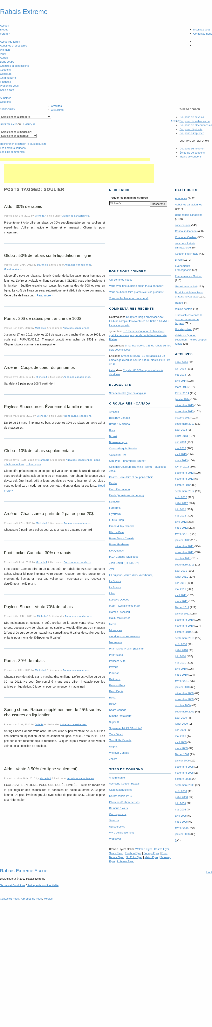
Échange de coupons (192, 152)
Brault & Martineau (120, 423)
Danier (113, 483)
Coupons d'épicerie (190, 129)
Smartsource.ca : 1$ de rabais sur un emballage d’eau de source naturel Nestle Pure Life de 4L (139, 360)
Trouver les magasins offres (128, 197)
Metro (112, 624)
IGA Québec (116, 550)
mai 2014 (180, 374)
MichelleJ (40, 215)
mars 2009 (181, 748)
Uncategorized (12, 269)
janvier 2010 (182, 687)
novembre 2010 (184, 625)
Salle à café (7, 89)
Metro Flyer (151, 857)
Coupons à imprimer (191, 133)
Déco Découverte (119, 489)
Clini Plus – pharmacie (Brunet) (127, 460)
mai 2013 (180, 448)
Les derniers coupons (13, 147)
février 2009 (182, 754)
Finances (5, 81)
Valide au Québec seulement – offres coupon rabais (191, 339)
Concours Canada (186, 231)
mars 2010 (181, 674)
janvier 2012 (182, 540)
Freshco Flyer (133, 853)
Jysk (112, 568)
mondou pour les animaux (124, 636)
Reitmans (115, 679)
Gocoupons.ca (117, 814)
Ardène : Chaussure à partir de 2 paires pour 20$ (49, 513)
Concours (6, 73)
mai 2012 (180, 515)
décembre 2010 (184, 619)
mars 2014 (181, 386)
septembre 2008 (184, 785)
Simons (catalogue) (120, 715)
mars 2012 (181, 527)
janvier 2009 (182, 760)
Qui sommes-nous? (120, 279)
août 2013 (181, 429)
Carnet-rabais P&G (120, 795)
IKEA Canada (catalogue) (124, 556)
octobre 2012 (183, 484)
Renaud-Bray (117, 685)
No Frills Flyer (134, 857)
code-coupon (33, 464)
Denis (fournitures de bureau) (126, 495)
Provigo (113, 666)
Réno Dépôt (116, 691)
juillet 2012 (181, 503)
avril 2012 (181, 521)
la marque (28, 124)
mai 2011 (180, 589)
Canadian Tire (117, 454)
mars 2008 (181, 821)
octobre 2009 (183, 705)
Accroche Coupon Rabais (124, 783)
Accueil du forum (10, 41)
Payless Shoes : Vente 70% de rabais (38, 606)
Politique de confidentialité (43, 885)
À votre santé (117, 777)
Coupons (5, 69)
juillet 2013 (181, 435)
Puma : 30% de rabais (24, 660)
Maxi (3, 53)
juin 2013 (180, 442)
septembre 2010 (184, 638)
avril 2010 (181, 668)
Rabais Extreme (24, 11)
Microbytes (115, 630)
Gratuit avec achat (186, 286)
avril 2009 (181, 742)
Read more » (44, 295)
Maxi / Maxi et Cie (119, 617)
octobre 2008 (183, 778)
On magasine (8, 77)
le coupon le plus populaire (23, 143)
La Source (115, 581)
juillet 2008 (181, 797)
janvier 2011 (182, 613)
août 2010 (181, 644)
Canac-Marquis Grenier (123, 448)
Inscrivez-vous (201, 29)
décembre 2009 (184, 693)
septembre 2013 (184, 423)
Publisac (114, 673)
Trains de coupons (190, 156)
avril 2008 (181, 815)
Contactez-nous (202, 33)
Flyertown (115, 513)
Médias (48, 898)
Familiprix (115, 507)
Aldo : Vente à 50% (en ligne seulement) (41, 769)
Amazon (114, 411)
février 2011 (182, 607)
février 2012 (182, 533)
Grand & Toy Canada (121, 526)
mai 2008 (180, 809)
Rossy (113, 703)
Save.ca (114, 820)
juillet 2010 (181, 650)
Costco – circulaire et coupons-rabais (131, 477)
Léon (112, 593)
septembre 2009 (184, 711)
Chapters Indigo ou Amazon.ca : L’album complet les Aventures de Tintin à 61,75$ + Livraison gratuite (139, 321)
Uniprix (113, 746)
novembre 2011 (184, 552)
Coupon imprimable (186, 253)
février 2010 (182, 680)
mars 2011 (181, 601)
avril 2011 (181, 595)
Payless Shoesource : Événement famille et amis (49, 406)
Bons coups (7, 61)
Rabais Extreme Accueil (24, 870)
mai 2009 (180, 736)
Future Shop (116, 519)
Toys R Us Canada (120, 740)
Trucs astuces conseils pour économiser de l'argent (188, 319)
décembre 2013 (184, 405)
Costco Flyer (161, 849)
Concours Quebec (186, 237)
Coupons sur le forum (192, 148)
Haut (209, 872)
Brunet (113, 436)
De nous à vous (118, 808)
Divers (179, 259)
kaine (112, 370)
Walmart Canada (119, 752)
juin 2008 (180, 803)
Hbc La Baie (116, 532)
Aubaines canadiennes (75, 215)
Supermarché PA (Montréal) (125, 728)
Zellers (113, 758)
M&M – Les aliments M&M (125, 605)
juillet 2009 (181, 723)
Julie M (39, 724)
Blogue (4, 29)
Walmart (5, 49)
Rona (112, 697)
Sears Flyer (116, 853)
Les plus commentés (12, 151)
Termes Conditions (12, 885)
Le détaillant (8, 124)
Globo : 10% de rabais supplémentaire (39, 450)
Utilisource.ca (117, 826)
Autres (4, 57)
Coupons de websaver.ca (194, 121)
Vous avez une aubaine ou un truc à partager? (136, 285)
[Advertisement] (75, 159)
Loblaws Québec (119, 599)
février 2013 (182, 466)
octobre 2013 (183, 417)
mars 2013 (181, 460)
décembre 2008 (184, 766)
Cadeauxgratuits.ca (120, 789)
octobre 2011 (183, 558)
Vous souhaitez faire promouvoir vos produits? (136, 292)
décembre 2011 (184, 546)
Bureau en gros (118, 442)
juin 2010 (180, 656)
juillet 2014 (181, 362)
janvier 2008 (182, 834)
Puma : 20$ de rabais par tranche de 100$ (42, 318)
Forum (5, 33)
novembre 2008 (184, 772)
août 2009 (181, 717)
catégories (7, 109)
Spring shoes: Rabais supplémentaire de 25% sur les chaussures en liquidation (52, 712)
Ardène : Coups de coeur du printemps (39, 367)
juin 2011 (180, 582)
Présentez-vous (9, 85)
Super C (114, 722)
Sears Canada (117, 709)
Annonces (181, 198)
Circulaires (57, 109)
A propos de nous (31, 898)
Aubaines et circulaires (13, 45)
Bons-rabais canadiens (77, 415)
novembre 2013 (184, 411)
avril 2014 (181, 380)
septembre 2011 (184, 564)
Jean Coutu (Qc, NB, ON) (124, 562)
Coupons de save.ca (191, 117)
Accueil (4, 25)
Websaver (115, 838)
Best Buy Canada (119, 417)
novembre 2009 (184, 699)
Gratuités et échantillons (14, 65)
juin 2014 (180, 368)
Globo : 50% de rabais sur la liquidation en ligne (47, 255)
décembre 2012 (184, 472)
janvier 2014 (182, 399)
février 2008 (182, 827)
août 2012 (181, 497)
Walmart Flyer (143, 849)
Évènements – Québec (188, 276)
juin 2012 (180, 509)
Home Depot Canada (121, 538)
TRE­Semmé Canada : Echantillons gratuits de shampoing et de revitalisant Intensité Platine (138, 335)
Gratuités (56, 105)
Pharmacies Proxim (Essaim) (126, 648)
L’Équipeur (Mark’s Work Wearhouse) (131, 575)
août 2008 (181, 791)
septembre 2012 (184, 491)
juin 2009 (180, 729)
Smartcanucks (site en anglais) (127, 393)
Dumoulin (115, 501)
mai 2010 (180, 662)
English (175, 120)
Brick (112, 430)
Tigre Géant (116, 734)
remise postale (184, 308)
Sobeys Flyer (151, 853)
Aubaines (5, 97)
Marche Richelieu (119, 611)
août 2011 (181, 570)
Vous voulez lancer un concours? (129, 298)
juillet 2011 (181, 576)
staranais (42, 264)
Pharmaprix (116, 654)
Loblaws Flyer (125, 861)
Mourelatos (115, 642)
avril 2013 (181, 454)
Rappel (179, 302)
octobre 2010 (183, 631)
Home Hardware (119, 544)
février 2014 (182, 393)
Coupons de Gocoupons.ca (195, 125)
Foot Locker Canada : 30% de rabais (37, 552)
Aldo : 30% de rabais (23, 206)
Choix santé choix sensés (124, 802)
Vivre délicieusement (121, 832)
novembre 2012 (184, 478)
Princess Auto (117, 660)
